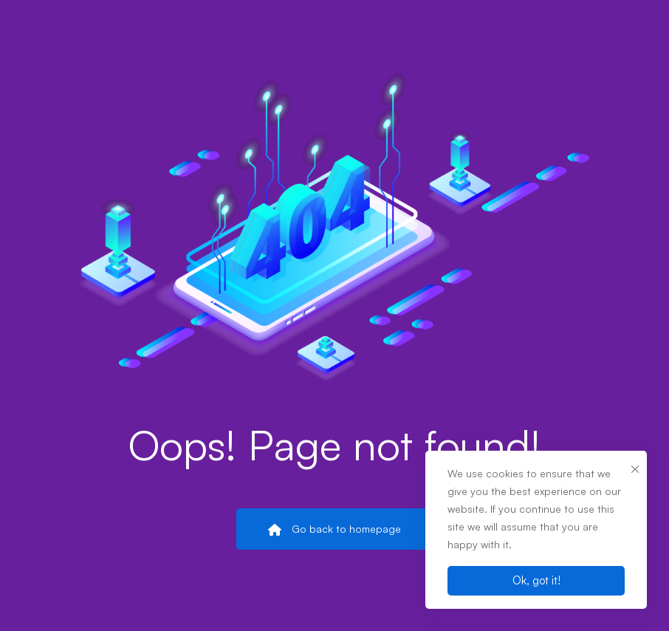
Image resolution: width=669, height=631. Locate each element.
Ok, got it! (536, 580)
